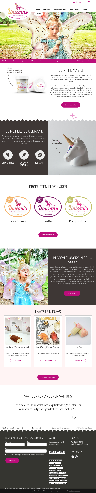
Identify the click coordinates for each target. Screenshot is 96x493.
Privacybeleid (36, 488)
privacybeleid (23, 455)
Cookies (43, 488)
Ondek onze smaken (70, 105)
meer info (77, 491)
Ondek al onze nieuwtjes (48, 377)
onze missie (46, 9)
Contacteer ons (72, 293)
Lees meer (17, 360)
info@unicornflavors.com (81, 444)
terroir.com (19, 353)
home (38, 9)
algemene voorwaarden (37, 455)
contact (38, 14)
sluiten (71, 491)
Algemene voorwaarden (53, 488)
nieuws (85, 9)
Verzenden (12, 460)
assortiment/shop (60, 9)
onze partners (74, 9)
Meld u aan (77, 2)
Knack (28, 353)
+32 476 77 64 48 (79, 442)
